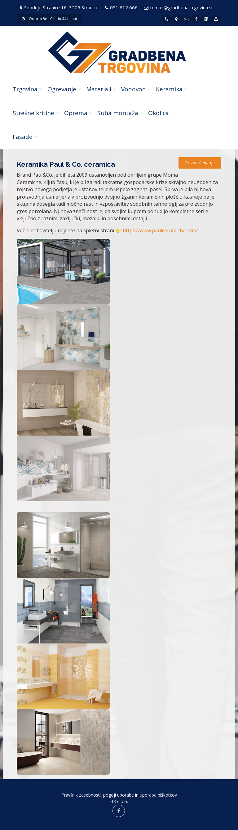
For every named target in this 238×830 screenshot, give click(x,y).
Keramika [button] (169, 89)
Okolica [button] (158, 113)
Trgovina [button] (25, 89)
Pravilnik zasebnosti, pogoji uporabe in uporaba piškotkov (119, 795)
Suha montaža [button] (117, 113)
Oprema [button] (75, 113)
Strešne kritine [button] (33, 113)
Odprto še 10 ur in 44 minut (49, 18)
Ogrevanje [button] (61, 89)
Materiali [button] (98, 89)
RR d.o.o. (119, 801)
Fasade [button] (23, 137)
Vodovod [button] (133, 89)
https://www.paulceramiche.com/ (160, 230)
